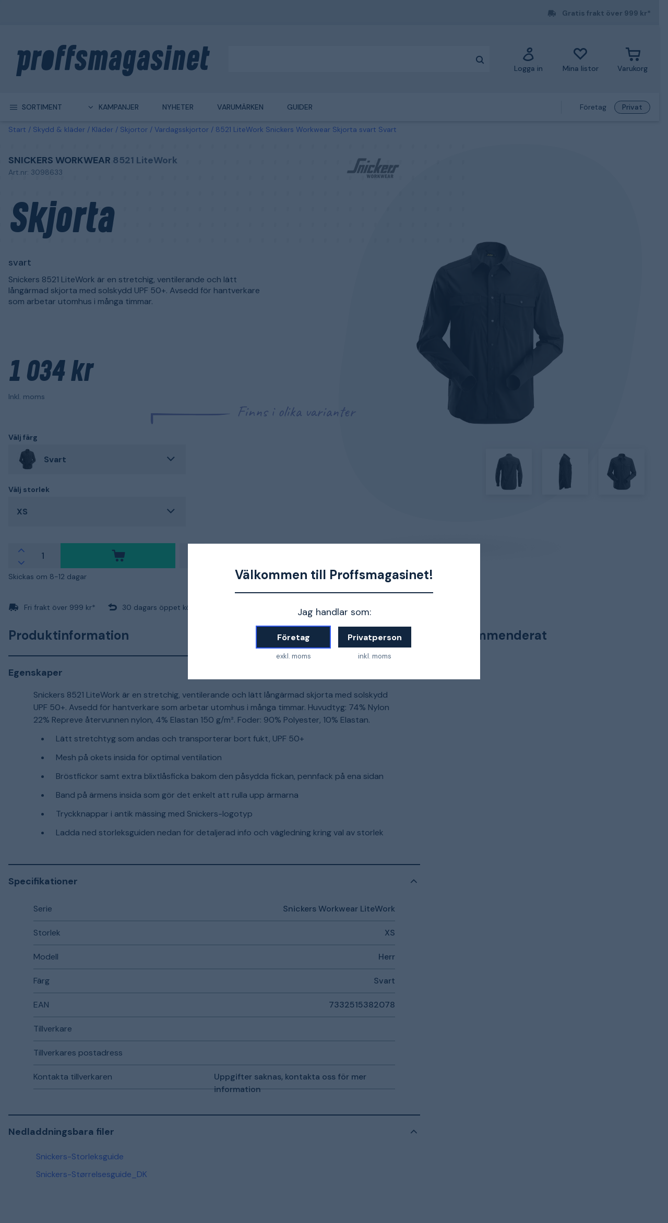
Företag (293, 637)
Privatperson (375, 637)
